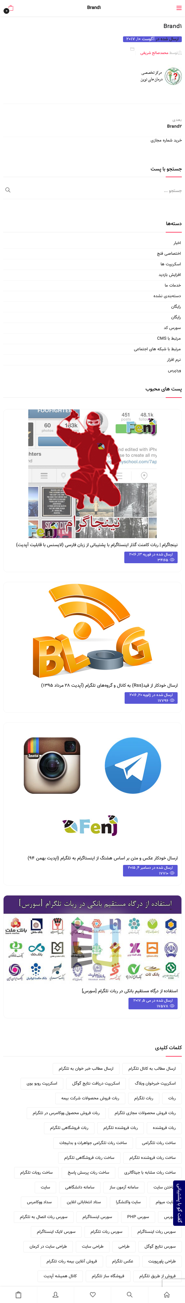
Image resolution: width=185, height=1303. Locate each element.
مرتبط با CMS (169, 338)
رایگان (176, 307)
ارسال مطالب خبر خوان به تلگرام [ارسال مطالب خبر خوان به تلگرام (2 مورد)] (86, 1069)
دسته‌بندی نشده (167, 296)
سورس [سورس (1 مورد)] (170, 1217)
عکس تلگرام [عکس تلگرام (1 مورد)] (122, 1261)
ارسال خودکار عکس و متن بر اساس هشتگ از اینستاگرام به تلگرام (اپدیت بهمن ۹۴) (103, 858)
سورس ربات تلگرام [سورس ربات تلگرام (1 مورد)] (106, 1232)
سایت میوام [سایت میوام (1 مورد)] (166, 1202)
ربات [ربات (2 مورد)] (172, 1098)
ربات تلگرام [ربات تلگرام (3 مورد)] (143, 1098)
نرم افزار (174, 360)
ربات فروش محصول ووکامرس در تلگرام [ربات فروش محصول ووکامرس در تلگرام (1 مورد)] (66, 1113)
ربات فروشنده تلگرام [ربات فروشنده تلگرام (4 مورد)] (120, 1128)
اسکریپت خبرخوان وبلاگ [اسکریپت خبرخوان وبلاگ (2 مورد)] (155, 1083)
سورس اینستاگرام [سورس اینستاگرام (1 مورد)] (97, 1217)
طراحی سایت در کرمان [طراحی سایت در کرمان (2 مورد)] (48, 1246)
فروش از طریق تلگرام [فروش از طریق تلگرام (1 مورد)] (157, 1276)
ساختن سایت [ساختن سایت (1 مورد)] (165, 1187)
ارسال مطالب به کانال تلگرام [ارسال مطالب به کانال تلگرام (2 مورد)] (152, 1069)
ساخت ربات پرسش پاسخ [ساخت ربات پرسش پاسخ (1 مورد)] (88, 1173)
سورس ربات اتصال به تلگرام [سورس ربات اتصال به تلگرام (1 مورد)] (43, 1217)
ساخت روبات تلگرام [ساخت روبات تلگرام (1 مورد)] (36, 1173)
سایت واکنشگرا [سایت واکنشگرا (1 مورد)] (128, 1202)
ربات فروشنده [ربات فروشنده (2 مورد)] (164, 1128)
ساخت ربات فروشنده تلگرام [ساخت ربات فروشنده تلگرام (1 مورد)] (152, 1158)
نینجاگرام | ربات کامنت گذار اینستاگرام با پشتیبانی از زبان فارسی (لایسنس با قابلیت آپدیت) (97, 545)
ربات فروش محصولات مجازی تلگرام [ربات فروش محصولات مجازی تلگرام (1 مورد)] (145, 1113)
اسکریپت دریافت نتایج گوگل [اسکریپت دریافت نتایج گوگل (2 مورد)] (96, 1083)
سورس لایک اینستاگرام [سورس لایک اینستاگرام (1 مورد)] (56, 1232)
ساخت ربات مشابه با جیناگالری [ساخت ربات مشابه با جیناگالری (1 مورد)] (150, 1173)
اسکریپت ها (171, 264)
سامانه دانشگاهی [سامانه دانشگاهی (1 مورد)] (79, 1187)
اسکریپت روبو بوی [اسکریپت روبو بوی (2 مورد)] (42, 1083)
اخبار (177, 243)
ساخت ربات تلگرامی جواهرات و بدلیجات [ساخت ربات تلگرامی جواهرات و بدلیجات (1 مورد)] (93, 1143)
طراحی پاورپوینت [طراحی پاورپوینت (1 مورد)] (162, 1261)
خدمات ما (173, 285)
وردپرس (174, 370)
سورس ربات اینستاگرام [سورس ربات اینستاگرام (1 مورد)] (156, 1232)
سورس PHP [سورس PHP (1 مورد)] (138, 1217)
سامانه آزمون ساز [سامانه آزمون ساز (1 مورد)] (124, 1187)
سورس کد (172, 328)
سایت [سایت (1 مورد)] (45, 1187)
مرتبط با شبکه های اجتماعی (157, 349)
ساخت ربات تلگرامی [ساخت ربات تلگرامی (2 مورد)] (159, 1143)
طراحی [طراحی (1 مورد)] (124, 1246)
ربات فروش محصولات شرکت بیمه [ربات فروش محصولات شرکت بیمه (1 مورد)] (90, 1098)
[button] (10, 8)
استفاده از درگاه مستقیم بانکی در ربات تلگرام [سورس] (130, 991)
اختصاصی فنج (169, 254)
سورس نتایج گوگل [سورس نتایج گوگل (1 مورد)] (160, 1246)
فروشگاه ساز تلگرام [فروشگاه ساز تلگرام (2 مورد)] (108, 1276)
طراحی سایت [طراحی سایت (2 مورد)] (92, 1246)
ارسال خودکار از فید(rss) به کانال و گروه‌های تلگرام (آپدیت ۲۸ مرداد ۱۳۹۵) (109, 685)
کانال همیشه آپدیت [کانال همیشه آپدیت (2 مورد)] (60, 1276)
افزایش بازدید (170, 275)
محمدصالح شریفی (154, 53)
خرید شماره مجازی (166, 140)
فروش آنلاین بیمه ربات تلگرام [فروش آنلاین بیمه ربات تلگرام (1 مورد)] (72, 1261)
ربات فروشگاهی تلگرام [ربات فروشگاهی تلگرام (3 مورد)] (69, 1128)
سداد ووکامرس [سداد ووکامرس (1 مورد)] (39, 1202)
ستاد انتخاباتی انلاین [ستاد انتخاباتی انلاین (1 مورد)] (84, 1202)
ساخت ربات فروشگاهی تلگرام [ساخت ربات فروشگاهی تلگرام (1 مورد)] (89, 1158)
